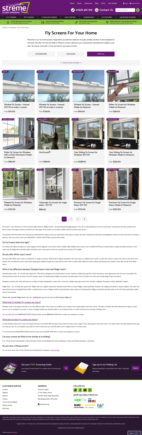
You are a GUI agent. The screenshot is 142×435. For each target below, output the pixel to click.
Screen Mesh (89, 17)
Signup (135, 368)
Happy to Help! (133, 433)
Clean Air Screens (49, 17)
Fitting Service (7, 405)
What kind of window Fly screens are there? (21, 302)
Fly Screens (11, 17)
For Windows (41, 54)
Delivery (5, 392)
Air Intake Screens (128, 17)
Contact (5, 389)
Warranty (5, 408)
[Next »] (84, 219)
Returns (5, 395)
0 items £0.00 (135, 3)
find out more (55, 350)
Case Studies (112, 3)
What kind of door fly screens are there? (20, 319)
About (79, 3)
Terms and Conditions (9, 402)
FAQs (103, 3)
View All (100, 54)
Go (66, 368)
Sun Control (70, 17)
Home (72, 3)
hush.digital (14, 432)
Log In (125, 3)
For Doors (71, 54)
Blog (96, 3)
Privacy (4, 399)
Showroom (88, 3)
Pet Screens (29, 17)
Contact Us (106, 10)
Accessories (107, 17)
